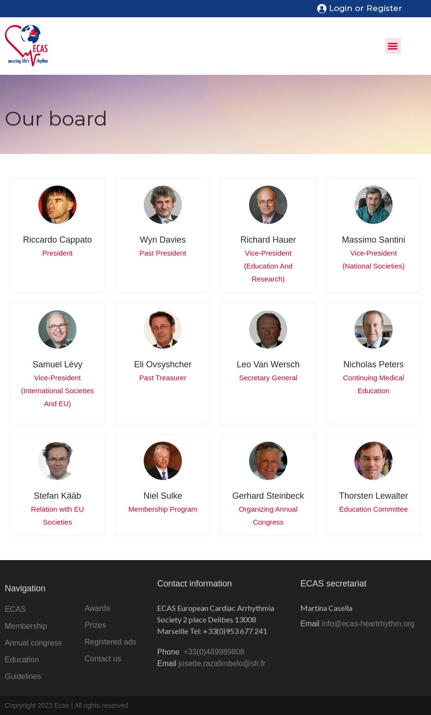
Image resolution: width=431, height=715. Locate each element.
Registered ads (110, 642)
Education (22, 660)
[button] (393, 46)
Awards (97, 608)
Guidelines (23, 676)
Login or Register (365, 8)
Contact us (103, 659)
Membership (26, 626)
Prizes (95, 625)
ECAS (15, 609)
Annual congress (33, 643)
